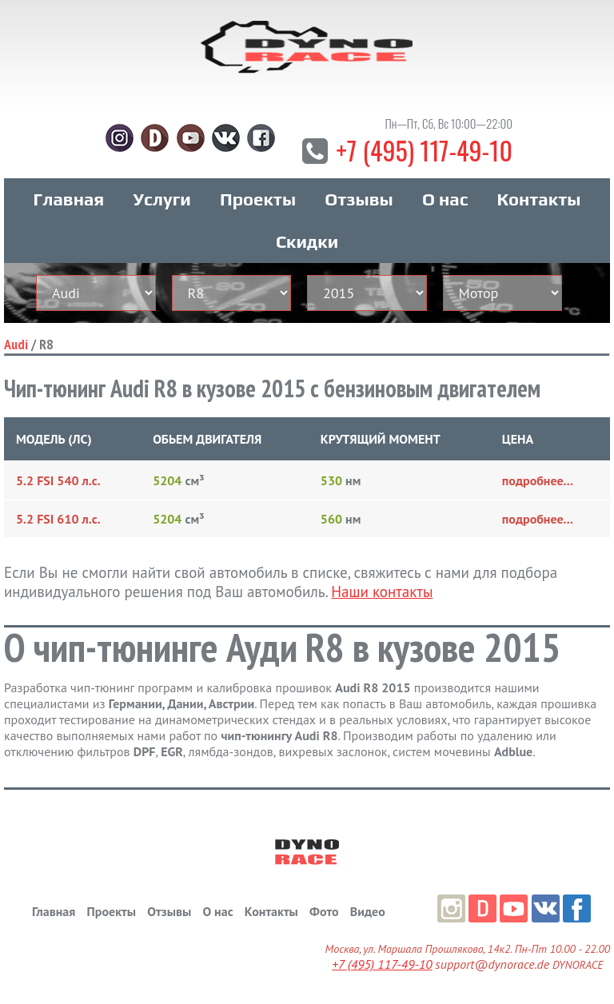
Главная (69, 199)
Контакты (539, 199)
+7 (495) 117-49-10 (424, 150)
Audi (16, 344)
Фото (323, 911)
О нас (445, 199)
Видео (367, 911)
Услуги (162, 199)
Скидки (307, 241)
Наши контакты (382, 591)
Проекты (258, 199)
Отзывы (359, 199)
